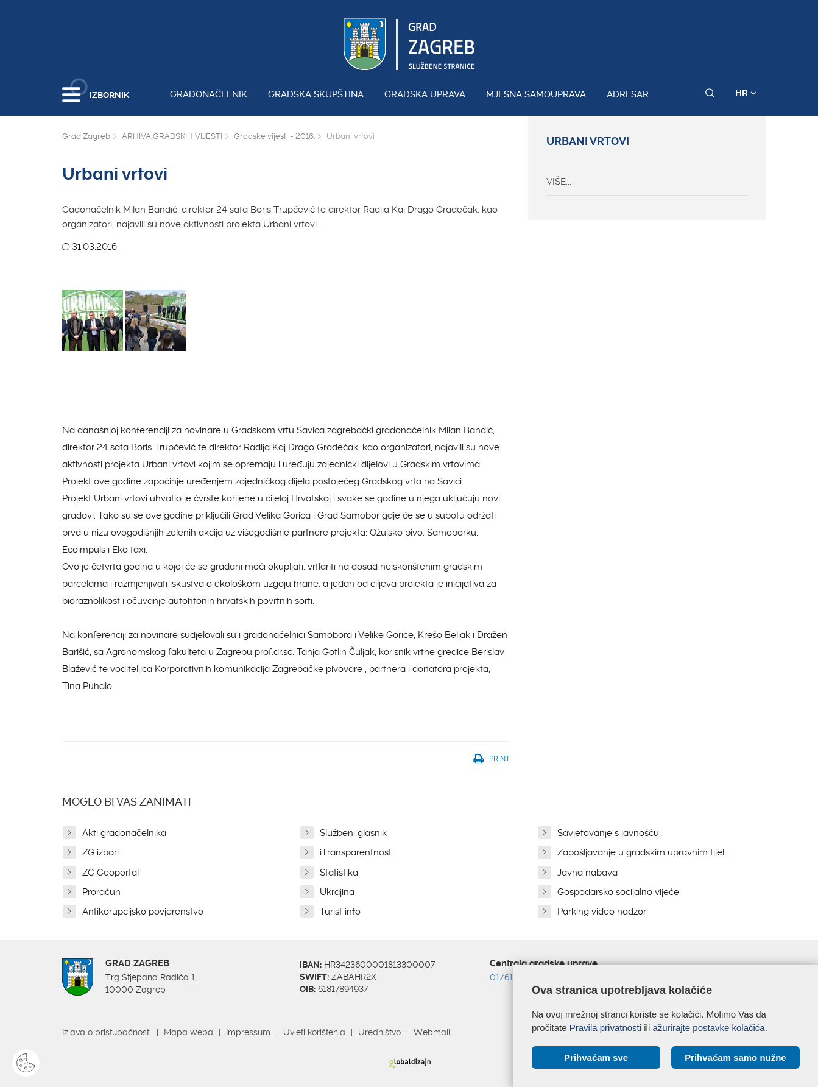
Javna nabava (587, 872)
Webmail (432, 1032)
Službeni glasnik (353, 832)
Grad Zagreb (86, 136)
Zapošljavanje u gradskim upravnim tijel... (643, 852)
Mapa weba (188, 1032)
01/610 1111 (513, 977)
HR (745, 93)
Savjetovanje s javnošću (608, 832)
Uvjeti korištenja (314, 1032)
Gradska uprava (424, 94)
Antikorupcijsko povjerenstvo (142, 911)
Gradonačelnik (208, 94)
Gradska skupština (316, 94)
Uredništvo (379, 1032)
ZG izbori (100, 852)
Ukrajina (337, 892)
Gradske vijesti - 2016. (274, 136)
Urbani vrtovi (587, 141)
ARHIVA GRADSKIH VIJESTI (172, 136)
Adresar (628, 94)
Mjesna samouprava (536, 94)
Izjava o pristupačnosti (106, 1032)
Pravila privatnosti (605, 1027)
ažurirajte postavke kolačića (708, 1027)
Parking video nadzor (601, 911)
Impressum (248, 1032)
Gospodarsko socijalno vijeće (618, 892)
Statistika (339, 872)
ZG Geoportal (110, 872)
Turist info (340, 911)
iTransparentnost (356, 852)
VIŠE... (558, 181)
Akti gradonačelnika (124, 832)
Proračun (101, 892)
